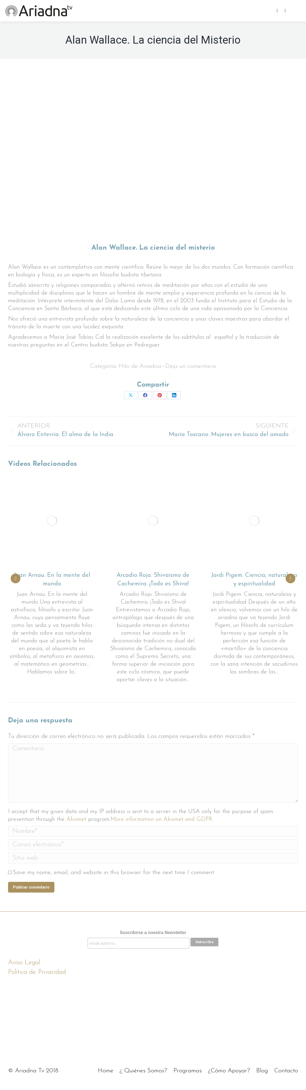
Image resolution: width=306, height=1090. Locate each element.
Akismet (76, 819)
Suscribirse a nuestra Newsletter (153, 932)
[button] (15, 578)
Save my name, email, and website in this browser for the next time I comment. (114, 873)
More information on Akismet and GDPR (161, 819)
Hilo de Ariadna (140, 366)
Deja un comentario (190, 366)
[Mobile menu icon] (297, 10)
